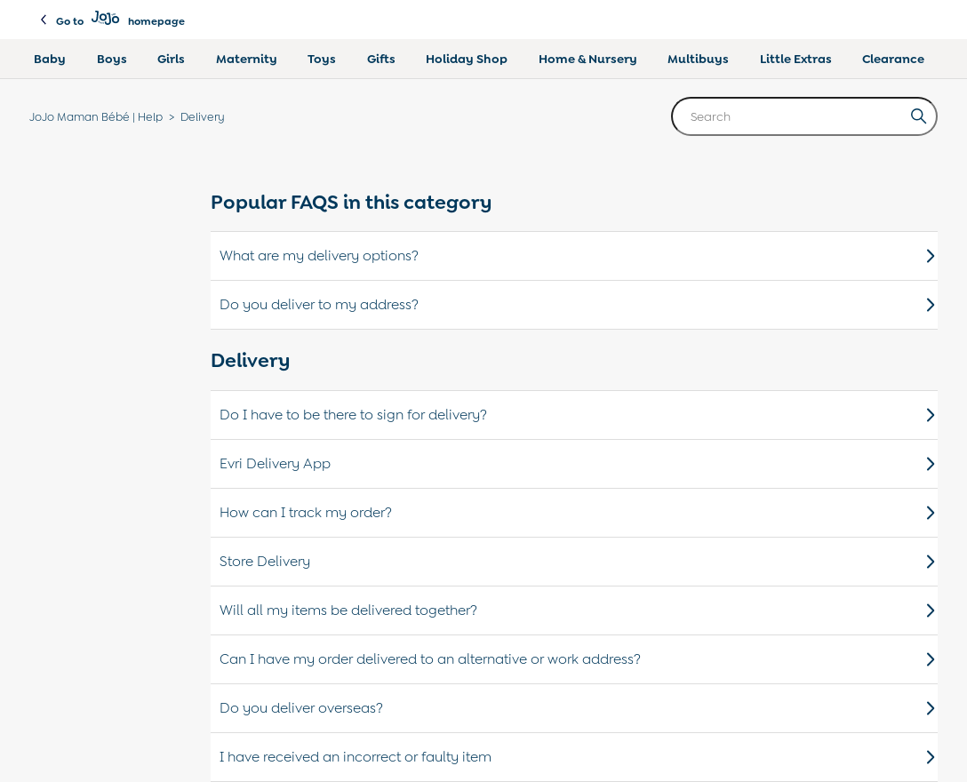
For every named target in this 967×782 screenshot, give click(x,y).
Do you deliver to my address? (579, 304)
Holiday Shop (466, 59)
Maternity (246, 59)
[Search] (804, 116)
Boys (112, 59)
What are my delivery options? (579, 255)
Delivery (202, 116)
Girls (171, 59)
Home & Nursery (588, 59)
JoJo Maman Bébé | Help (96, 116)
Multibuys (698, 59)
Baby (50, 59)
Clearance (893, 59)
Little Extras (796, 59)
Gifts (381, 59)
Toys (322, 59)
